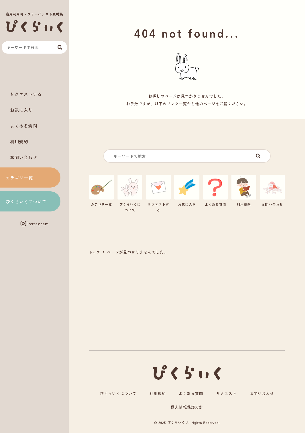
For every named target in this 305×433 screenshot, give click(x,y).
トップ (94, 252)
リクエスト (226, 393)
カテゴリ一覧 (19, 177)
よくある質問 (23, 125)
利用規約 (19, 141)
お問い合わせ (23, 157)
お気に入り (21, 110)
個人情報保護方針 (187, 407)
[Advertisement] (34, 72)
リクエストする (26, 94)
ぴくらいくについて (26, 201)
